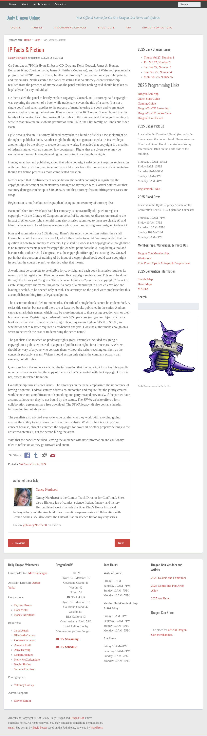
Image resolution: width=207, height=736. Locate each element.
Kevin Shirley (22, 663)
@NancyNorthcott (35, 524)
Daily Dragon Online (29, 16)
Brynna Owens (23, 604)
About (24, 4)
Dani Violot (21, 609)
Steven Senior (22, 700)
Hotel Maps (145, 283)
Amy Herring (22, 649)
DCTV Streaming (67, 638)
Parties (37, 27)
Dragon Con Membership (153, 252)
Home (12, 4)
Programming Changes (70, 27)
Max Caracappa (38, 572)
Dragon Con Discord (150, 117)
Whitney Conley (24, 684)
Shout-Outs (106, 27)
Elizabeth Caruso (24, 634)
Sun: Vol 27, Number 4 (158, 71)
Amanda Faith (22, 644)
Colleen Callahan (24, 639)
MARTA (143, 288)
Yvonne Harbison (24, 668)
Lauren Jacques (23, 654)
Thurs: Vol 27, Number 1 (159, 56)
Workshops (144, 257)
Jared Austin (21, 629)
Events (16, 27)
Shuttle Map (145, 278)
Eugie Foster (40, 726)
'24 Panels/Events (29, 463)
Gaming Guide (147, 102)
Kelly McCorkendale (27, 658)
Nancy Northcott (17, 57)
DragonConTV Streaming (153, 107)
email (11, 726)
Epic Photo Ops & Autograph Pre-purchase (164, 262)
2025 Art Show (160, 597)
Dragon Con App (148, 93)
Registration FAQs (149, 188)
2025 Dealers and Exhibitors (168, 577)
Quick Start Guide (149, 97)
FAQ (128, 27)
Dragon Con (77, 717)
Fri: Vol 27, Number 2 (157, 61)
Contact (58, 4)
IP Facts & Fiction (26, 49)
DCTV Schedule (66, 646)
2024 (37, 39)
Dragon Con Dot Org (157, 27)
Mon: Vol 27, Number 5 (158, 76)
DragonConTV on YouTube (154, 112)
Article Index (40, 4)
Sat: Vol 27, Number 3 (157, 66)
